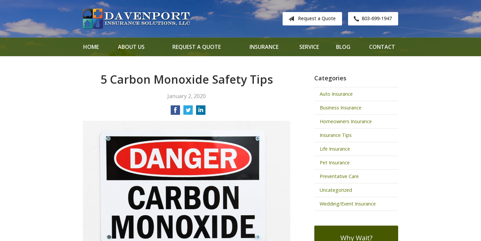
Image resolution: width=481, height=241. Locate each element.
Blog (343, 47)
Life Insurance (335, 149)
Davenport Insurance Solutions (136, 19)
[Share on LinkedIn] (200, 112)
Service (309, 47)
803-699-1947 (371, 19)
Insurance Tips (336, 135)
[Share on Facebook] (175, 112)
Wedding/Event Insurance (348, 203)
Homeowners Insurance (346, 121)
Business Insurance (340, 107)
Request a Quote (311, 19)
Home (91, 47)
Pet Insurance (335, 162)
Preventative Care (339, 176)
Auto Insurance (336, 94)
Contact (382, 47)
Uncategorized (336, 190)
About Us (131, 47)
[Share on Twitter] (188, 112)
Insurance (264, 47)
